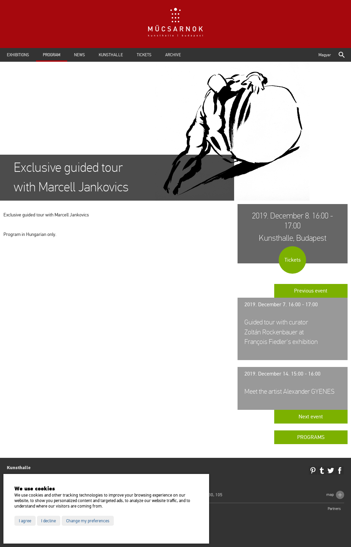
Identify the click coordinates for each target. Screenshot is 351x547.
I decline (48, 521)
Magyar (324, 54)
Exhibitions (18, 54)
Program (51, 54)
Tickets (144, 54)
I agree (25, 521)
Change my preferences (87, 521)
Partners (334, 509)
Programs (311, 437)
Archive (173, 54)
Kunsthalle (111, 54)
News (79, 54)
